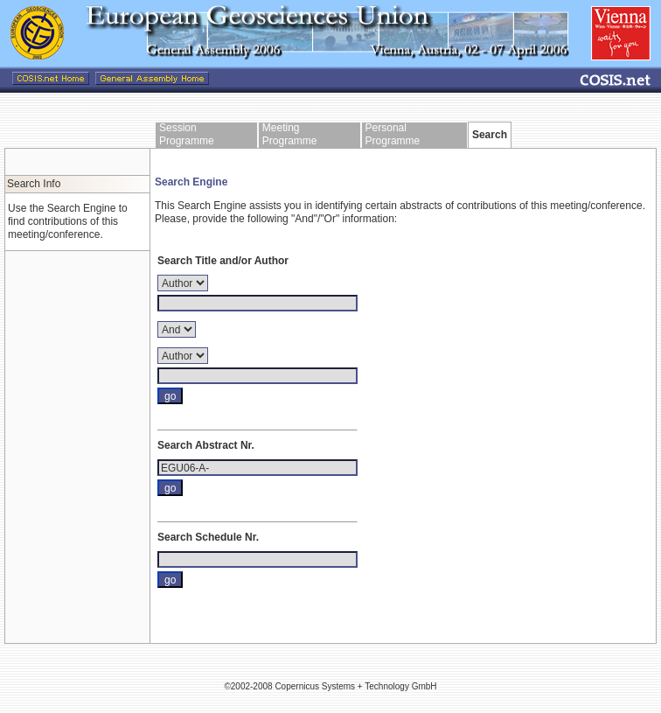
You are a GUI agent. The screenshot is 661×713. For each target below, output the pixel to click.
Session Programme (186, 134)
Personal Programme (393, 134)
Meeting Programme (289, 134)
